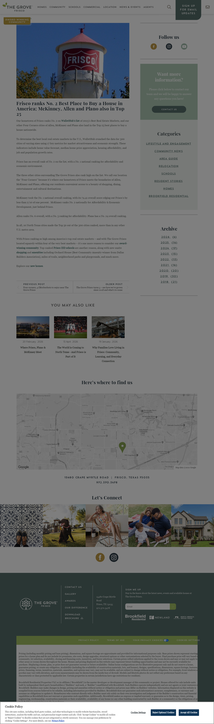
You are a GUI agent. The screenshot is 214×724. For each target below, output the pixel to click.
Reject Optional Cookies (163, 713)
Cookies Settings (138, 713)
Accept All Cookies (188, 713)
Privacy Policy (58, 721)
